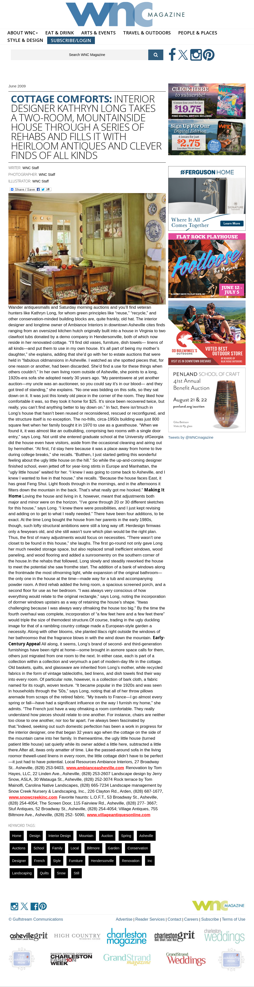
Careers (198, 919)
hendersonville (102, 861)
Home (16, 836)
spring (126, 836)
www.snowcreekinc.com (33, 797)
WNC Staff (30, 168)
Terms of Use (235, 919)
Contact (183, 919)
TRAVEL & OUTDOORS (147, 33)
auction (107, 836)
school (39, 848)
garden (114, 848)
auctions (18, 848)
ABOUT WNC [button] (22, 33)
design (34, 836)
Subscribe (215, 919)
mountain (86, 836)
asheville (146, 836)
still (76, 873)
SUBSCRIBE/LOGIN (71, 40)
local (75, 848)
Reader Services (161, 919)
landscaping (22, 873)
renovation (130, 861)
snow (61, 873)
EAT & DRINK (59, 33)
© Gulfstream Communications (32, 919)
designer (19, 861)
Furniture (76, 861)
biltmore (93, 848)
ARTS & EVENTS (98, 33)
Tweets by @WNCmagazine (191, 437)
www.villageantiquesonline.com (118, 814)
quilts (44, 873)
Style (57, 861)
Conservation (137, 848)
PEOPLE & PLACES (197, 33)
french (39, 861)
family (57, 848)
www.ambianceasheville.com (95, 767)
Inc (150, 861)
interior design (59, 836)
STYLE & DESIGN (25, 40)
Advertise (138, 919)
